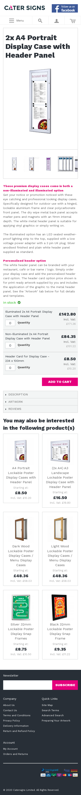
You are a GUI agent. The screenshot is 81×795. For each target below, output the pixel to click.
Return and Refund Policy (19, 731)
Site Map (47, 705)
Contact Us (10, 710)
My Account (10, 748)
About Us (9, 705)
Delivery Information (16, 725)
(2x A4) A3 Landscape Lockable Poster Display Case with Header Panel (60, 477)
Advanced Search (53, 715)
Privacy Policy (11, 720)
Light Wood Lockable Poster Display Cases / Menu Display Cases (60, 555)
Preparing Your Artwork (56, 720)
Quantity (24, 322)
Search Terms (50, 710)
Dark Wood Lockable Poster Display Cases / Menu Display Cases (21, 555)
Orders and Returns (15, 754)
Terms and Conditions (16, 715)
